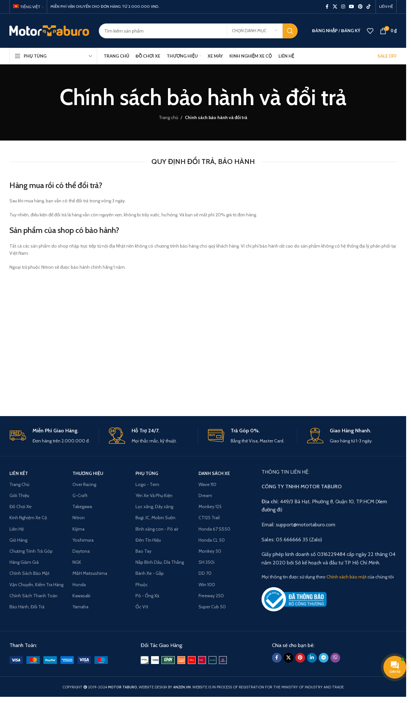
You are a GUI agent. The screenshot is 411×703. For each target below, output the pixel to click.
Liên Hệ (16, 529)
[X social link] (335, 6)
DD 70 (205, 573)
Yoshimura (83, 540)
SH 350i (206, 562)
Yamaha (80, 607)
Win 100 (207, 585)
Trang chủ (168, 117)
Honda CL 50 (212, 540)
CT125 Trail (209, 517)
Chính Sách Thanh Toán (33, 596)
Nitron (78, 517)
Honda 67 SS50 (214, 529)
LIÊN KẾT (18, 473)
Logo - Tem (147, 484)
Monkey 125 (210, 506)
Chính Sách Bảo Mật (29, 573)
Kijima (78, 529)
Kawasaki (81, 596)
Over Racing (84, 484)
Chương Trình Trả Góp (31, 551)
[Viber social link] (335, 658)
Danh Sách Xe (214, 473)
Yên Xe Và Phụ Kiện (154, 495)
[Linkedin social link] (312, 658)
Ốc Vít (141, 607)
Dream (205, 495)
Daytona (81, 551)
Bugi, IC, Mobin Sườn (155, 517)
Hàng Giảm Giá (24, 562)
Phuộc (141, 585)
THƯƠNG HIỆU (87, 473)
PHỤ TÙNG (146, 473)
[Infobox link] (54, 436)
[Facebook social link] (327, 6)
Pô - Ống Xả (147, 596)
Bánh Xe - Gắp (149, 573)
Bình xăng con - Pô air (156, 529)
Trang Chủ (19, 484)
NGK (76, 562)
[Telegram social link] (323, 658)
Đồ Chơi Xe (20, 506)
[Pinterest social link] (360, 6)
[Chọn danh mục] (255, 31)
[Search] (198, 30)
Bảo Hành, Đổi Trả (27, 607)
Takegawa (82, 506)
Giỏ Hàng (18, 540)
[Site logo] (49, 30)
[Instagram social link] (343, 6)
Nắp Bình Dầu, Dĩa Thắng (159, 562)
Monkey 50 (210, 551)
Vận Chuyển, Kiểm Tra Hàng (36, 585)
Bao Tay (143, 551)
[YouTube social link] (351, 6)
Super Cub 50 (212, 607)
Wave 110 (207, 484)
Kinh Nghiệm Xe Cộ (28, 517)
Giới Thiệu (19, 495)
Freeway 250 (211, 596)
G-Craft (79, 495)
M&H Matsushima (89, 573)
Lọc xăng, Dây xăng (154, 506)
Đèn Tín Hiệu (148, 540)
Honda (79, 585)
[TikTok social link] (368, 6)
